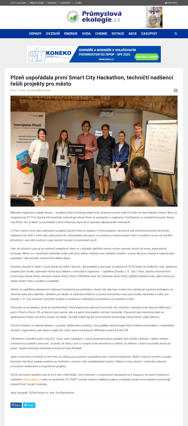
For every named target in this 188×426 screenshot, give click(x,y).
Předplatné (37, 2)
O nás (78, 2)
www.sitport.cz (32, 379)
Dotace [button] (118, 33)
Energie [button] (70, 33)
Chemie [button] (101, 33)
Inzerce (52, 2)
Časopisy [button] (149, 33)
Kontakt (66, 2)
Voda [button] (86, 33)
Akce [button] (133, 33)
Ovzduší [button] (53, 33)
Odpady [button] (35, 33)
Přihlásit (171, 3)
